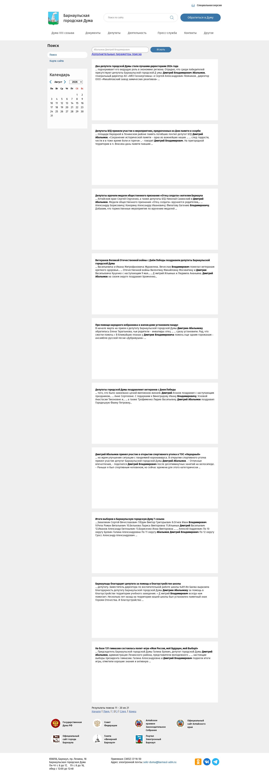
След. (123, 711)
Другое (211, 33)
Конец (132, 711)
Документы (93, 33)
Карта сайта (57, 61)
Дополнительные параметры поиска (117, 54)
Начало (96, 711)
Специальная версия (209, 5)
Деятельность (139, 33)
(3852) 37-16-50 (132, 759)
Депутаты (114, 33)
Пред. (106, 711)
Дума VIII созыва (65, 33)
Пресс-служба (167, 33)
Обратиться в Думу (200, 17)
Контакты (190, 33)
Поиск (53, 54)
